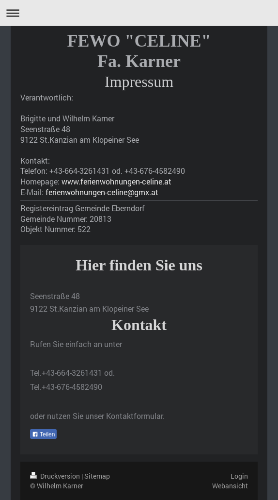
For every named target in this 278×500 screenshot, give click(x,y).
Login (239, 476)
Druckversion (55, 476)
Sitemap (97, 476)
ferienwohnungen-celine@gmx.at (102, 192)
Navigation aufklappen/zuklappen (139, 12)
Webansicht (230, 485)
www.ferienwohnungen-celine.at (116, 181)
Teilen (43, 434)
